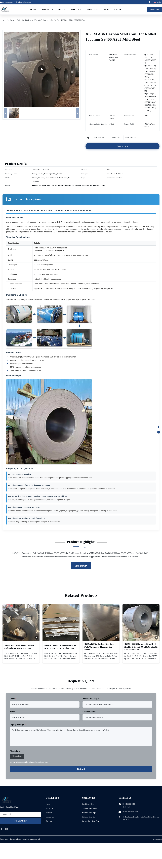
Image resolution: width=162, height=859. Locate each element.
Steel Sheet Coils (88, 804)
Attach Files (15, 751)
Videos (61, 9)
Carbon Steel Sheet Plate (91, 821)
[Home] (4, 20)
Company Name (89, 712)
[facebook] (1, 828)
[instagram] (6, 828)
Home (33, 9)
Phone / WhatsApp (91, 699)
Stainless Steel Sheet (89, 808)
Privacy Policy (157, 839)
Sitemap (49, 821)
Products (47, 9)
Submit (81, 769)
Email (13, 699)
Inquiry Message (18, 724)
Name (12, 712)
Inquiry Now (154, 9)
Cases (117, 9)
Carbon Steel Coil (23, 20)
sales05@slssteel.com (24, 2)
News (106, 9)
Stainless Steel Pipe (89, 813)
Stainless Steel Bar (88, 817)
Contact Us (92, 9)
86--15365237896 (129, 804)
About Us (75, 9)
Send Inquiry (81, 566)
